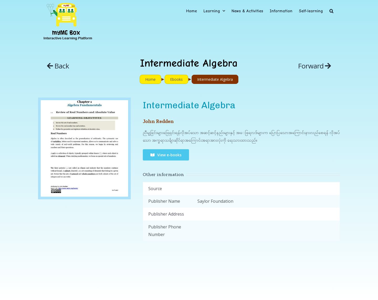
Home (150, 79)
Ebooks (176, 79)
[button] (331, 11)
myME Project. (91, 289)
